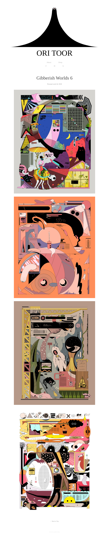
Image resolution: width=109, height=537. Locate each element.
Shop (60, 62)
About (49, 62)
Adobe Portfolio (57, 532)
